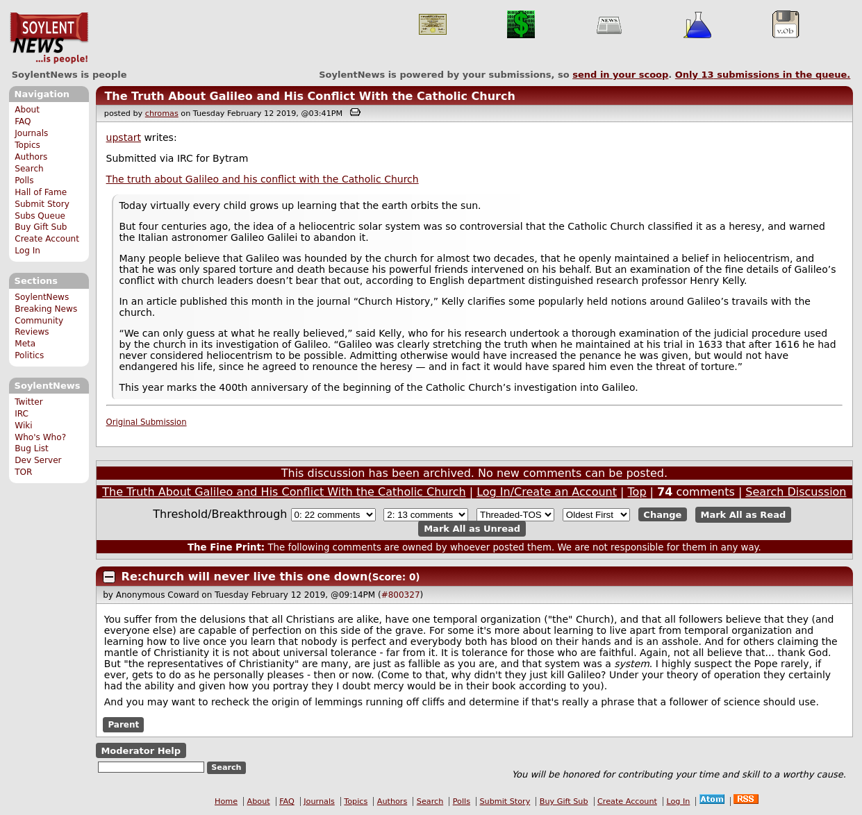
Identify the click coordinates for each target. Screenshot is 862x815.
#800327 (400, 595)
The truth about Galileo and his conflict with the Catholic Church (262, 179)
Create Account (47, 239)
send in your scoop (620, 74)
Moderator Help (141, 751)
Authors (31, 157)
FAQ (23, 121)
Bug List (32, 448)
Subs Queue (40, 216)
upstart (123, 137)
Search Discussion (795, 491)
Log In (27, 250)
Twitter (28, 402)
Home (226, 801)
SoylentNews (49, 38)
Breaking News (46, 309)
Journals (31, 133)
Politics (29, 355)
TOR (23, 472)
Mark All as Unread (472, 528)
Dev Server (38, 460)
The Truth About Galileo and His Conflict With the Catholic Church (309, 96)
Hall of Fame (41, 192)
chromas (162, 113)
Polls (24, 180)
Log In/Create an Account (546, 491)
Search (29, 169)
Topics (27, 145)
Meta (25, 343)
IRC (21, 414)
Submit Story (42, 204)
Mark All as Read (743, 515)
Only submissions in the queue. (763, 74)
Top (637, 491)
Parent (123, 725)
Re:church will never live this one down (245, 576)
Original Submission (146, 422)
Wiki (23, 425)
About (27, 110)
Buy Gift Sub (41, 227)
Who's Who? (40, 437)
